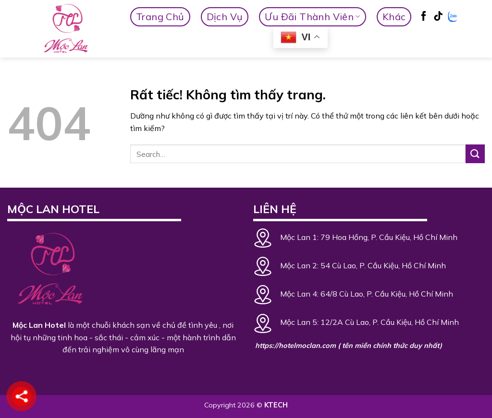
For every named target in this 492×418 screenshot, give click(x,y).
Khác (394, 17)
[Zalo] (453, 17)
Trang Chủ (160, 17)
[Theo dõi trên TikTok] (438, 17)
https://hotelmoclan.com (295, 345)
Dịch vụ (225, 17)
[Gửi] (475, 153)
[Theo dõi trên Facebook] (424, 17)
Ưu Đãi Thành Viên (312, 17)
